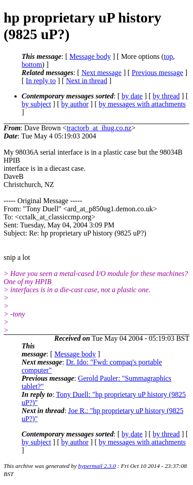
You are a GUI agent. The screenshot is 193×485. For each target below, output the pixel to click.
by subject (36, 104)
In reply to (41, 81)
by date (132, 96)
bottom (32, 64)
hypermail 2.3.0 (97, 466)
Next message (101, 72)
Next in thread (87, 81)
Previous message (157, 72)
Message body (90, 56)
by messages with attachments (142, 104)
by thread (166, 96)
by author (75, 104)
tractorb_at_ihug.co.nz (99, 128)
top (168, 56)
